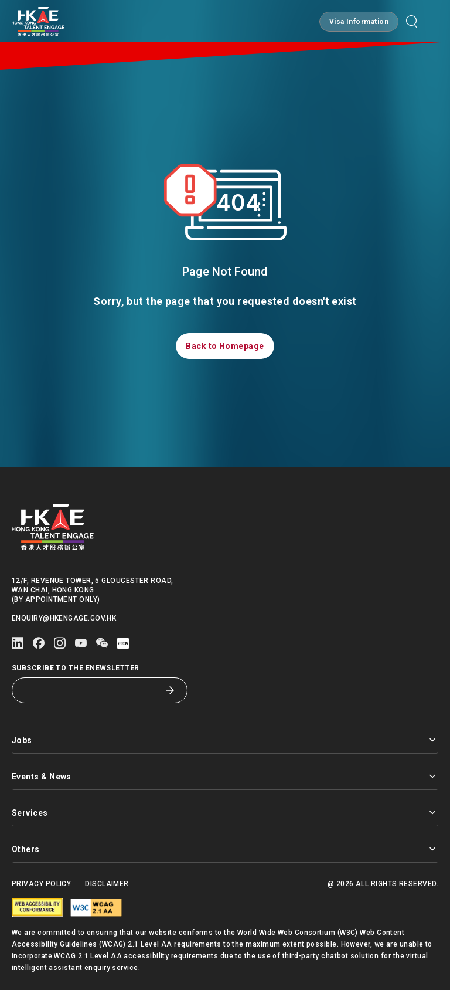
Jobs (225, 740)
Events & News (225, 776)
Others (225, 849)
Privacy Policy (41, 884)
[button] (358, 22)
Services (225, 812)
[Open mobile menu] (431, 21)
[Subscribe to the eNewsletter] (90, 690)
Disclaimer (107, 884)
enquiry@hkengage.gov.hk (64, 618)
